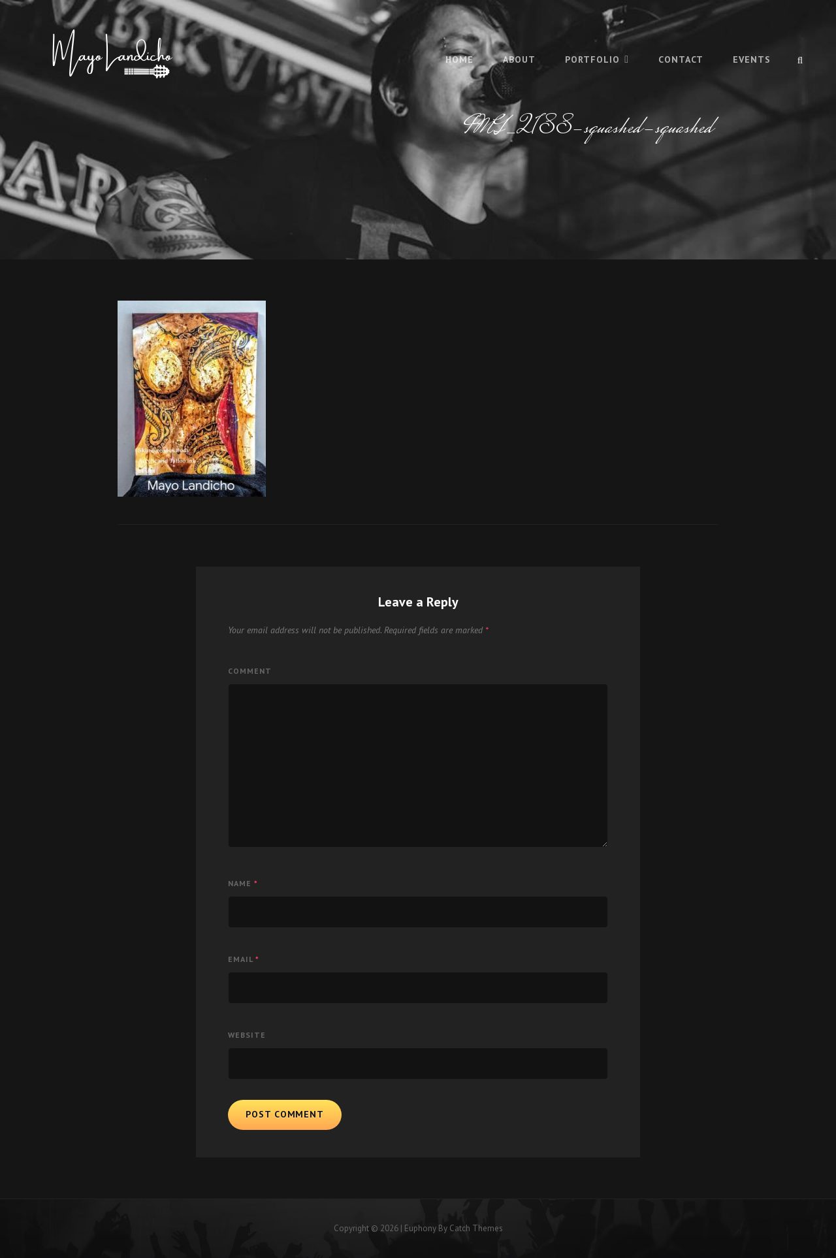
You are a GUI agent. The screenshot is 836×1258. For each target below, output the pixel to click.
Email (243, 959)
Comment (250, 671)
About (519, 59)
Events (752, 59)
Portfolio (592, 59)
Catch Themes (476, 1228)
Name (243, 883)
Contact (680, 59)
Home (459, 59)
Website (247, 1035)
